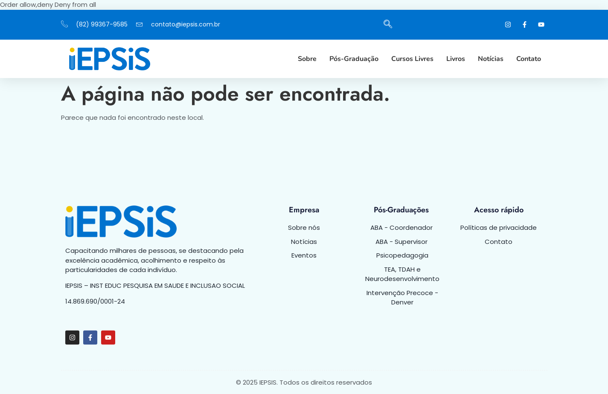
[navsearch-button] (387, 24)
